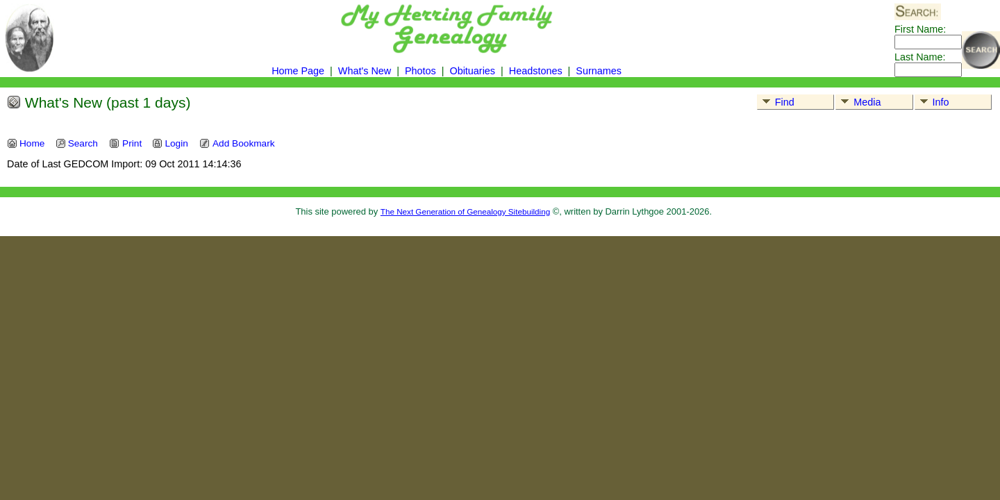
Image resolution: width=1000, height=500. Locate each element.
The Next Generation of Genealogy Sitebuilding (465, 211)
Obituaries (473, 70)
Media (858, 102)
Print (125, 143)
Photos (420, 70)
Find (776, 102)
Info (932, 102)
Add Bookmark (237, 143)
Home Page (298, 70)
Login (170, 143)
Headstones (535, 70)
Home (25, 143)
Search (77, 143)
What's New (364, 70)
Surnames (599, 70)
